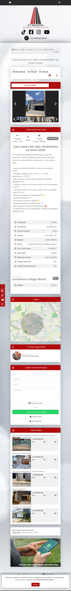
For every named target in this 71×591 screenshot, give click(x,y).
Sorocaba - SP (31, 49)
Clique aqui (16, 532)
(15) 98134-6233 (38, 38)
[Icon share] (23, 32)
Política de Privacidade (45, 580)
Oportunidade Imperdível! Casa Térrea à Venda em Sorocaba (33, 435)
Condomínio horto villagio (21, 453)
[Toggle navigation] (59, 3)
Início (15, 49)
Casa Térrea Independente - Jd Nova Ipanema (28, 471)
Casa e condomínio (19, 489)
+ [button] (13, 304)
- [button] (13, 307)
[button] (15, 104)
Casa (39, 49)
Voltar (56, 52)
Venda (22, 49)
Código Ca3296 (48, 49)
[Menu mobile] (10, 2)
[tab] (18, 85)
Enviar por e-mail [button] (35, 403)
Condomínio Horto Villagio (21, 507)
